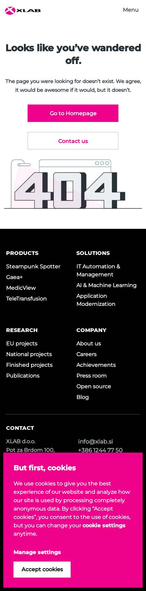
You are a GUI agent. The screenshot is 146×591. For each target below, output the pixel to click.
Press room (91, 376)
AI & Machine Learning (106, 285)
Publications (22, 376)
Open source (93, 386)
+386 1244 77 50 (100, 450)
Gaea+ (14, 277)
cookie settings (103, 525)
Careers (86, 354)
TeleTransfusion (26, 299)
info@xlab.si (95, 441)
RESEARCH (22, 330)
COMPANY (91, 330)
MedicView (21, 288)
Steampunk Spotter (33, 266)
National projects (29, 354)
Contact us (73, 141)
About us (88, 343)
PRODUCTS (22, 253)
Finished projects (29, 365)
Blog (82, 397)
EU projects (21, 343)
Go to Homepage (73, 113)
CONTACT (20, 428)
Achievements (96, 365)
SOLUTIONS (93, 253)
